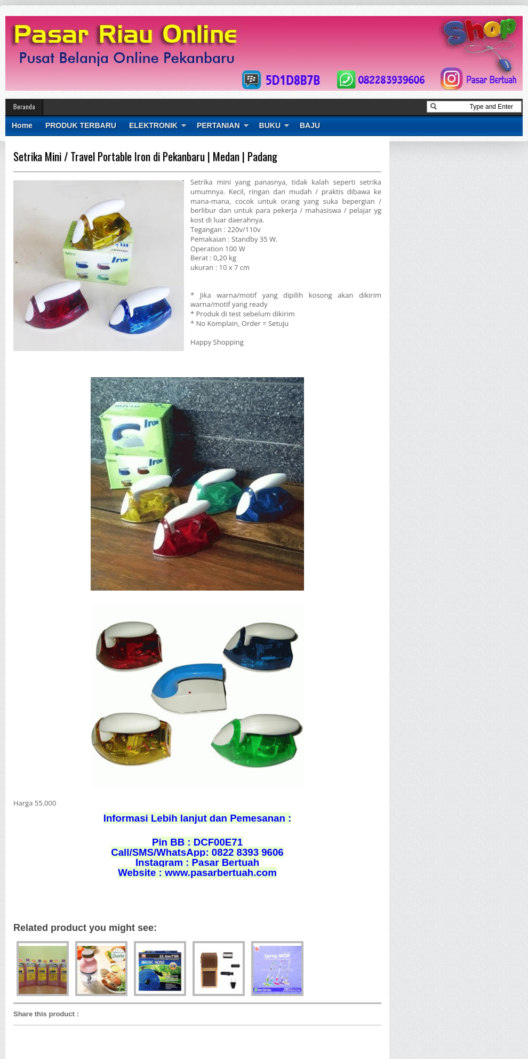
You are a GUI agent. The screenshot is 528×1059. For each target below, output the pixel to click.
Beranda (24, 106)
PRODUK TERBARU (80, 125)
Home (22, 125)
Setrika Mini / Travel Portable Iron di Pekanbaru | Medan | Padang (145, 156)
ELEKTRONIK (153, 125)
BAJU (310, 125)
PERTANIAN (218, 125)
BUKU (270, 125)
